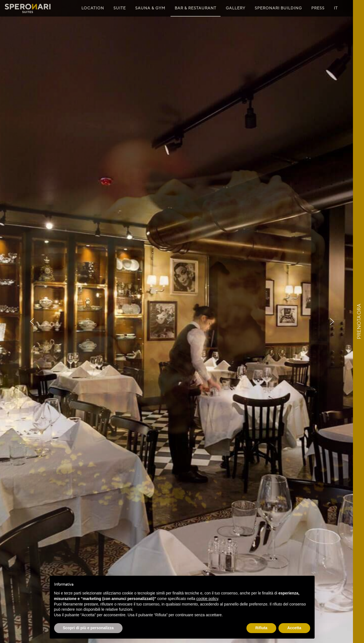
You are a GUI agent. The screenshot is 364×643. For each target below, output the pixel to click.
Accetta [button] (294, 628)
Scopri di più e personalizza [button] (88, 628)
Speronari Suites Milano (27, 8)
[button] (32, 321)
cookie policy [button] (207, 598)
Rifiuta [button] (261, 628)
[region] (182, 321)
